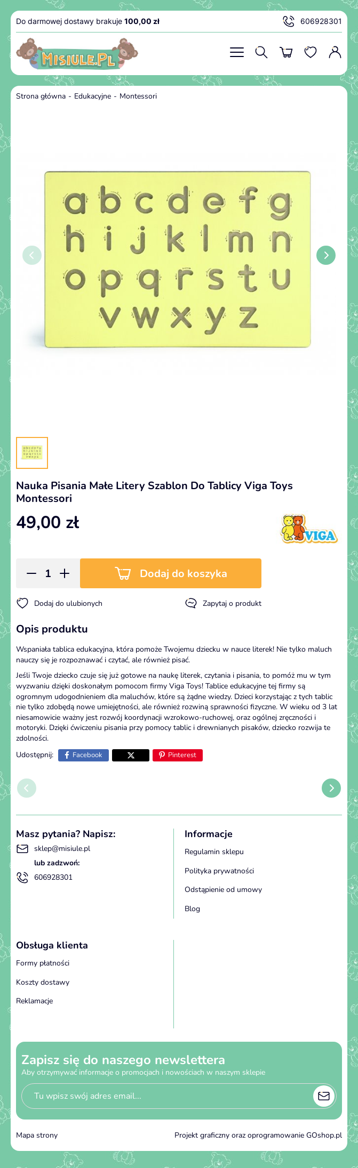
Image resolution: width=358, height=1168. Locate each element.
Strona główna (41, 96)
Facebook (87, 755)
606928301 (312, 21)
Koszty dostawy (42, 982)
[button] (28, 573)
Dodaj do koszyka (183, 573)
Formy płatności (42, 963)
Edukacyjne (92, 96)
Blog (192, 909)
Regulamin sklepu (214, 852)
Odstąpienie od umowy (223, 890)
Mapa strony (37, 1135)
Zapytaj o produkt (223, 603)
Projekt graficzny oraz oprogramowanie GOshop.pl (258, 1135)
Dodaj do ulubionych (59, 603)
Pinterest (182, 755)
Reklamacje (34, 1001)
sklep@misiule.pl (53, 848)
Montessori (138, 96)
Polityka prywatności (219, 871)
